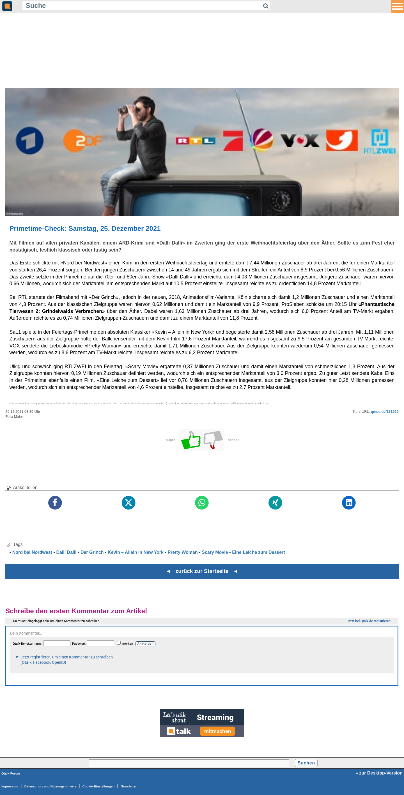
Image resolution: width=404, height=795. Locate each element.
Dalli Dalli (66, 552)
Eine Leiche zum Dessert (258, 552)
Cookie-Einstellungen (98, 786)
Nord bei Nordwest (32, 552)
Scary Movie (215, 552)
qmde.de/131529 (385, 411)
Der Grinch (92, 552)
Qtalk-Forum (10, 773)
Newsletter (129, 786)
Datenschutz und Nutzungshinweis (50, 786)
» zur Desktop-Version (379, 773)
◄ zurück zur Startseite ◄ (202, 571)
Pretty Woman (182, 552)
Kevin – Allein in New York (136, 552)
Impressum (9, 786)
